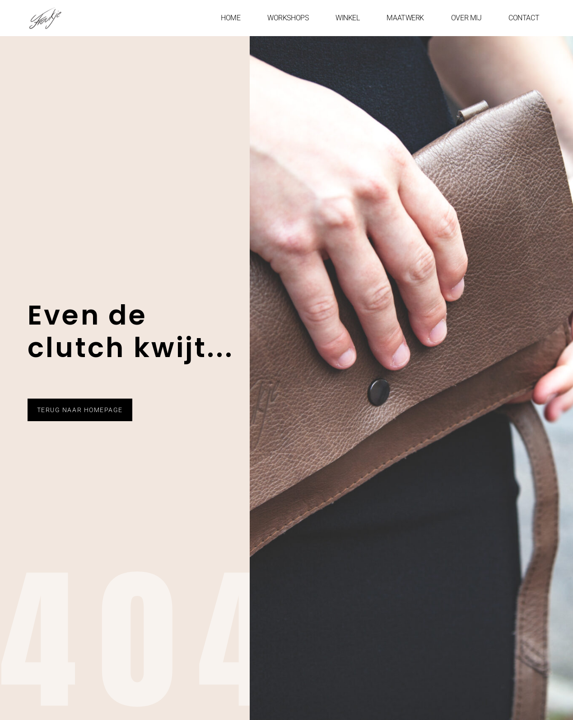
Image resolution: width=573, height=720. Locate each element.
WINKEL (347, 18)
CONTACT (523, 18)
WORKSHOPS (287, 18)
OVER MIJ (466, 18)
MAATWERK (405, 18)
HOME (230, 18)
